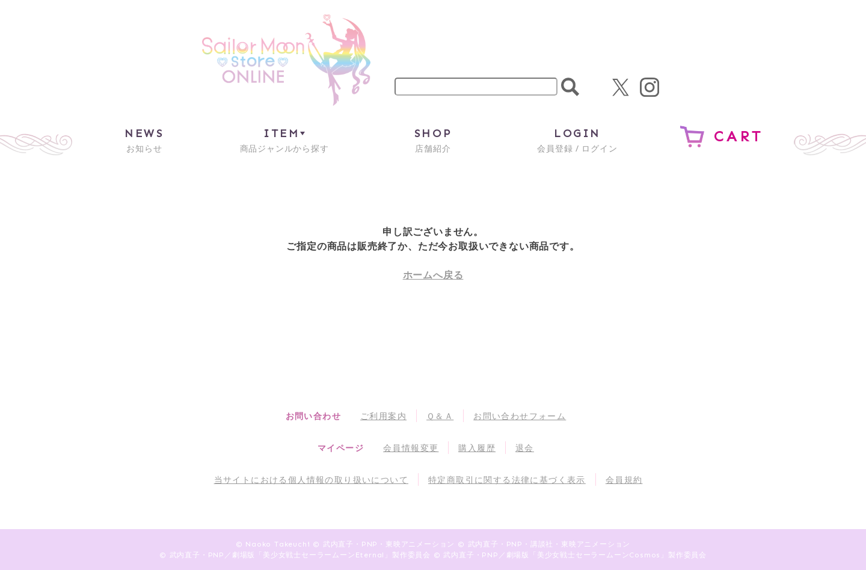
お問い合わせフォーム (519, 415)
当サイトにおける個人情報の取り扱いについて (311, 479)
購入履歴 (477, 447)
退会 (524, 447)
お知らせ (144, 140)
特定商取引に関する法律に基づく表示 (507, 479)
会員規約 (624, 479)
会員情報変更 (410, 447)
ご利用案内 (383, 415)
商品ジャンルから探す (284, 140)
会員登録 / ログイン (577, 140)
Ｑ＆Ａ (439, 415)
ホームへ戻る (433, 274)
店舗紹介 (433, 140)
